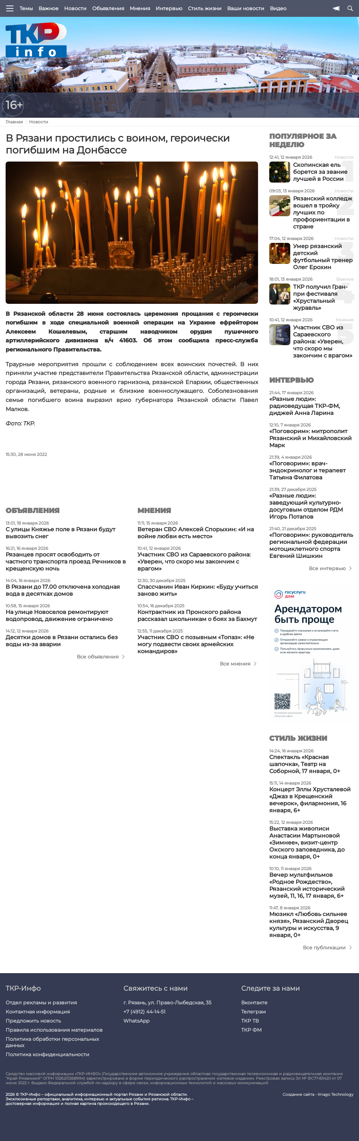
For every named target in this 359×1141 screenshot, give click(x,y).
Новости (75, 8)
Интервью (169, 8)
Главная (14, 121)
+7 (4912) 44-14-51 (144, 1012)
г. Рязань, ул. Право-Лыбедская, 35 (167, 1002)
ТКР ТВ (250, 1021)
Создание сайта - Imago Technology (318, 1094)
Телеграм (253, 1012)
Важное (49, 8)
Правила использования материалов (54, 1030)
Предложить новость (33, 1021)
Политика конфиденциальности (47, 1054)
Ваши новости (245, 8)
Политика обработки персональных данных (52, 1042)
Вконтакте (254, 1002)
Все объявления (97, 657)
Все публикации (324, 947)
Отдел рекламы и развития (41, 1002)
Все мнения (235, 664)
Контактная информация (38, 1012)
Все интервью (327, 568)
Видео (278, 8)
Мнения (140, 8)
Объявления (108, 8)
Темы (26, 8)
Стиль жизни (205, 8)
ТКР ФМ (251, 1030)
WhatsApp (136, 1021)
